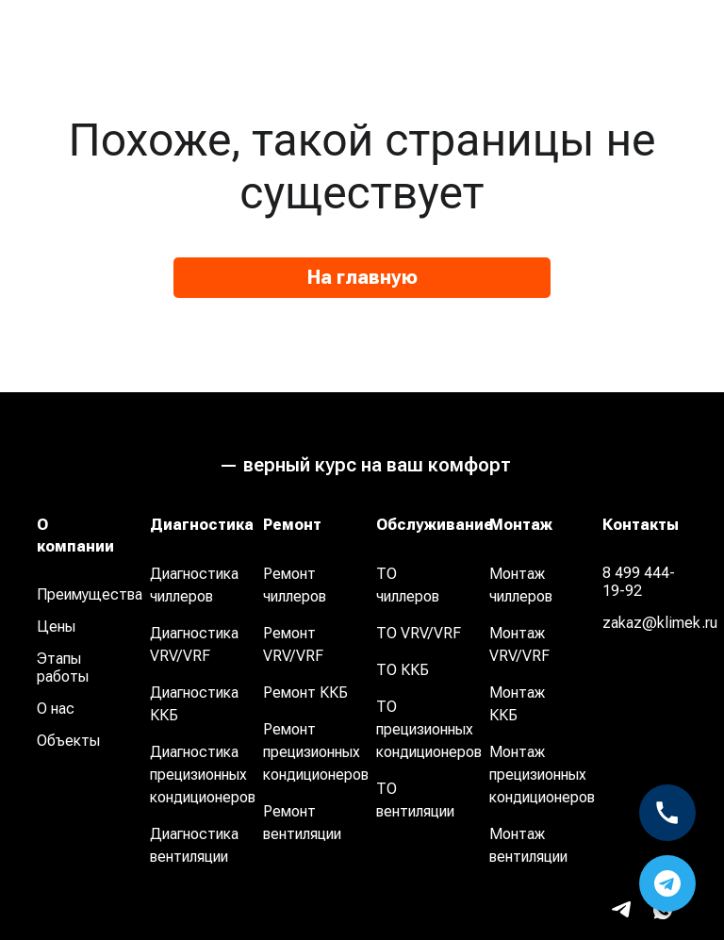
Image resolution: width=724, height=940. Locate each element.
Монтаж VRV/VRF (519, 644)
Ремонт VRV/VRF (293, 644)
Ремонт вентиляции (302, 822)
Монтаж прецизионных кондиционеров (542, 774)
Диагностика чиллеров (194, 585)
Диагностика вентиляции (194, 845)
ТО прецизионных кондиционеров (429, 729)
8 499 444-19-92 (638, 582)
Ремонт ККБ (305, 692)
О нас (55, 708)
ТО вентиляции (415, 800)
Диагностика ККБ (194, 704)
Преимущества (86, 594)
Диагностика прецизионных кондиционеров (202, 774)
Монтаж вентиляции (528, 845)
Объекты (68, 741)
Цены (56, 626)
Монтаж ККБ (517, 704)
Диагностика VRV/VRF (194, 644)
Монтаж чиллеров (520, 585)
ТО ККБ (402, 670)
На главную (362, 277)
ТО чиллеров (407, 585)
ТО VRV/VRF (418, 633)
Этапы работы (63, 667)
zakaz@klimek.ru (651, 623)
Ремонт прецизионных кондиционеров (316, 751)
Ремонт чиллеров (294, 585)
